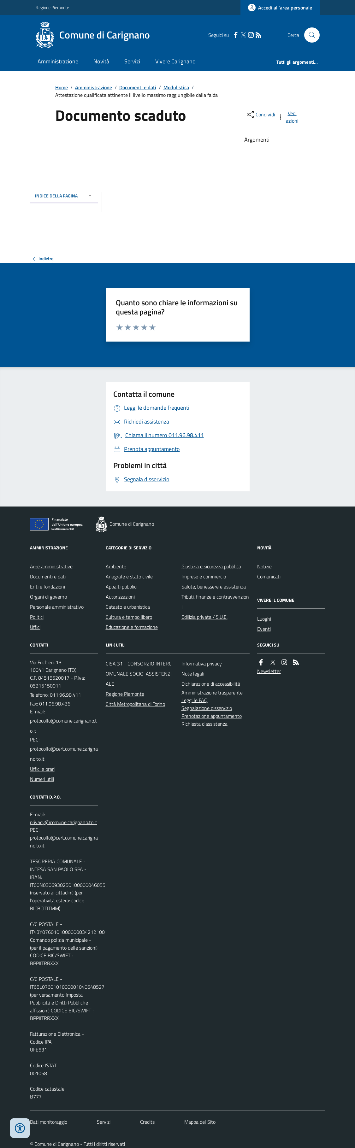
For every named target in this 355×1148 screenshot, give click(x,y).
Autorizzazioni (120, 596)
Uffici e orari (42, 769)
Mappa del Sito (200, 1122)
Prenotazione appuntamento (211, 716)
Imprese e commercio (203, 576)
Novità (101, 61)
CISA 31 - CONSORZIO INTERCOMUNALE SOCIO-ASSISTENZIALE (139, 674)
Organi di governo (48, 596)
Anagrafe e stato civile (129, 576)
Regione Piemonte (52, 7)
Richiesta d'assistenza (204, 724)
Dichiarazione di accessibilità (210, 684)
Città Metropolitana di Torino (135, 704)
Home (61, 87)
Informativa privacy (201, 663)
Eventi (264, 629)
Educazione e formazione (132, 627)
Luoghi (264, 619)
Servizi (132, 61)
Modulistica (176, 87)
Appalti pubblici (121, 586)
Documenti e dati (137, 87)
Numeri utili (42, 779)
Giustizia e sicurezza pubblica (211, 566)
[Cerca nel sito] (309, 35)
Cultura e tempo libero (129, 617)
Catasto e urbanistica (128, 607)
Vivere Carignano (175, 61)
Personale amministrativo (57, 607)
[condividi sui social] (260, 114)
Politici (37, 617)
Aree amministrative (51, 566)
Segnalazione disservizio (206, 708)
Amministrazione (58, 61)
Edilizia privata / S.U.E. (204, 617)
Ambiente (116, 566)
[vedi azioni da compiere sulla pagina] (288, 117)
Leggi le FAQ (194, 700)
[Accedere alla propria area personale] (280, 7)
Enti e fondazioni (47, 586)
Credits (147, 1122)
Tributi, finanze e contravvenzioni (215, 602)
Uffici (35, 627)
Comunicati (269, 576)
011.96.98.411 (65, 695)
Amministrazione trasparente (212, 692)
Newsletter (269, 671)
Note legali (192, 673)
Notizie (264, 566)
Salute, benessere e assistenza (213, 586)
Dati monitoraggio (48, 1122)
